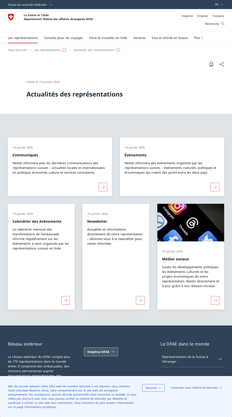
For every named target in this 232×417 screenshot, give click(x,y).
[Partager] (221, 64)
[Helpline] (187, 16)
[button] (23, 37)
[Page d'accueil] (17, 50)
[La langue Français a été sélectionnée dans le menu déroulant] (218, 4)
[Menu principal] (113, 37)
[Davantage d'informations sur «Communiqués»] (103, 187)
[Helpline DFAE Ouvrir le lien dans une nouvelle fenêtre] (101, 352)
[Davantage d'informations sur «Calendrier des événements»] (65, 300)
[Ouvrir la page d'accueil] (50, 20)
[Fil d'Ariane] (114, 50)
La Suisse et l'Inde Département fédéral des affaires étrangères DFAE (58, 17)
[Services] (139, 37)
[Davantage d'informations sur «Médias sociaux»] (215, 300)
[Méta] (203, 16)
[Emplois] (202, 16)
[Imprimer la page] (211, 64)
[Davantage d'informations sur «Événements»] (215, 187)
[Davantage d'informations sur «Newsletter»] (140, 300)
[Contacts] (218, 16)
